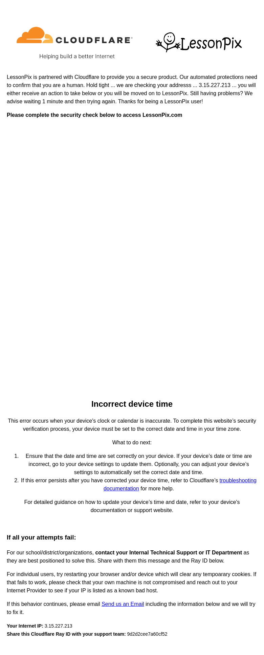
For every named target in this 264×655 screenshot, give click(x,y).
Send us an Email (123, 604)
